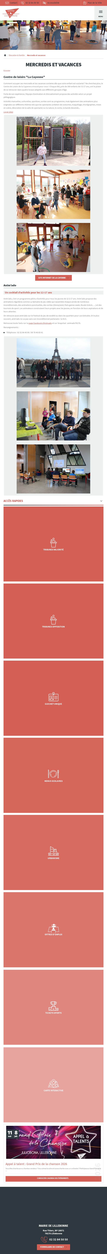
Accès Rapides (13, 501)
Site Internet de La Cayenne (52, 278)
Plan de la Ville (92, 3)
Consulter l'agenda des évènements (52, 1178)
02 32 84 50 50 (30, 3)
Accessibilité (51, 3)
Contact (11, 3)
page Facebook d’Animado (40, 323)
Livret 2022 (8, 112)
